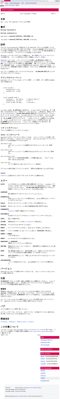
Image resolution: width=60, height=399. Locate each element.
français (43, 375)
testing (43, 361)
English (43, 370)
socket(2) (4, 62)
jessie (7, 5)
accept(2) (11, 211)
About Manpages (15, 3)
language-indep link (46, 340)
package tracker (45, 342)
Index (6, 3)
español (43, 373)
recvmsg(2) (4, 321)
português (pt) (45, 381)
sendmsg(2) (12, 321)
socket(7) (37, 57)
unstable (43, 364)
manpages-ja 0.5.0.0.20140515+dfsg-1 (32, 387)
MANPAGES (7, 0)
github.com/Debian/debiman (21, 396)
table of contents (46, 349)
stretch (43, 359)
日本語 (43, 378)
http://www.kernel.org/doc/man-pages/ (42, 331)
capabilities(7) (22, 321)
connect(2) (30, 221)
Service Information (31, 3)
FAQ (22, 3)
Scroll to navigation (7, 10)
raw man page (45, 345)
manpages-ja (12, 5)
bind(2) (12, 115)
